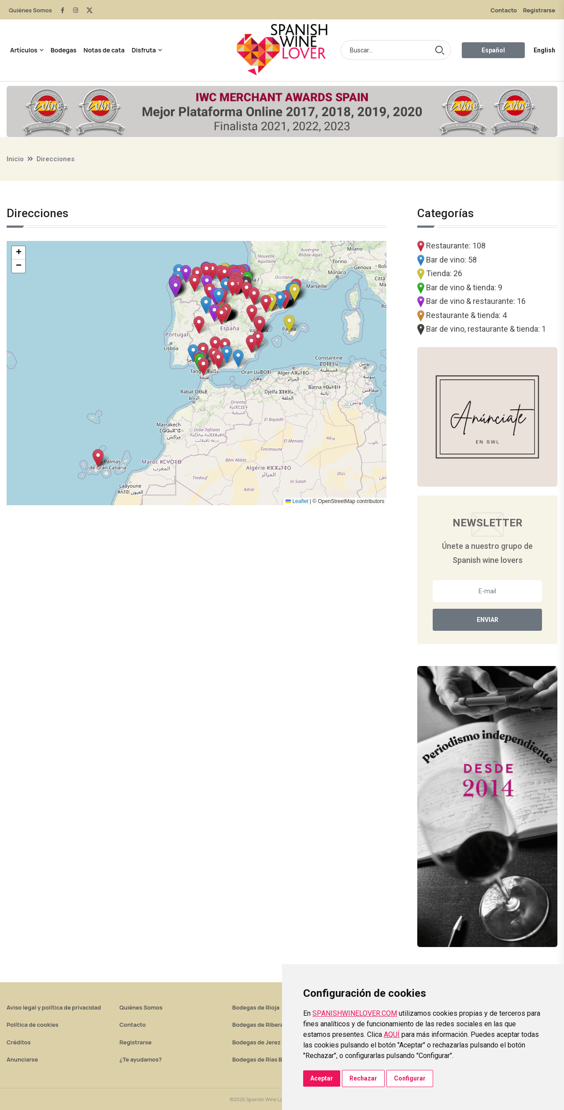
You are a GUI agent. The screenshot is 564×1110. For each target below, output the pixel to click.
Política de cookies (33, 1025)
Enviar (487, 619)
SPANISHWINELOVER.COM (354, 1013)
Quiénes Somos (30, 10)
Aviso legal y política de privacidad (54, 1007)
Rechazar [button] (363, 1078)
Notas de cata (104, 50)
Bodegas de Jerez (256, 1042)
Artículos (23, 50)
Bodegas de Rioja (255, 1007)
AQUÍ (392, 1034)
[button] (257, 339)
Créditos (18, 1042)
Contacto (503, 10)
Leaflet (297, 501)
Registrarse (539, 10)
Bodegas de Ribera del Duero (271, 1025)
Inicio (15, 159)
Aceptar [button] (321, 1078)
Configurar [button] (410, 1078)
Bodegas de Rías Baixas (264, 1059)
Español (493, 50)
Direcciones (55, 159)
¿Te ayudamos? (140, 1059)
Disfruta (144, 50)
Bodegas (64, 50)
